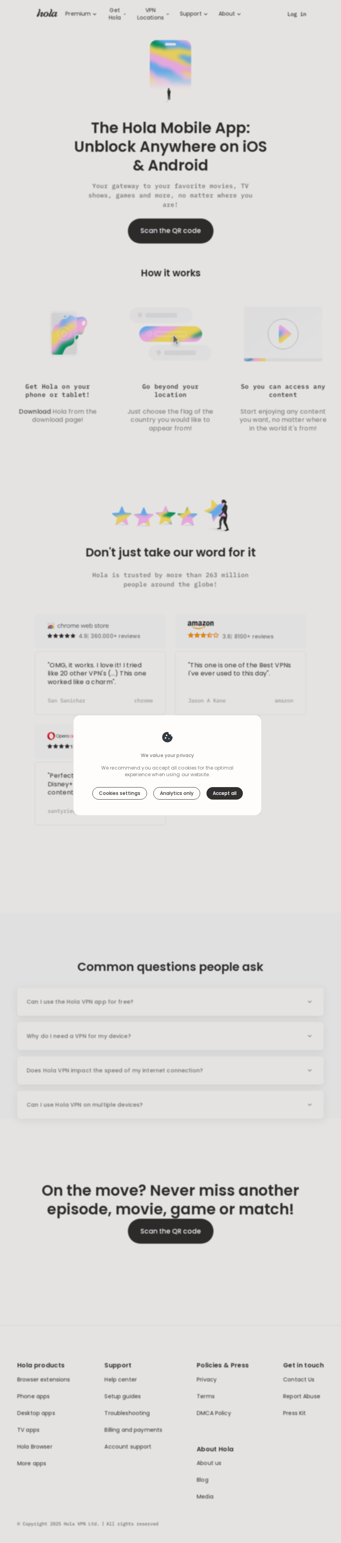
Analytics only (177, 793)
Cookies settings (119, 793)
